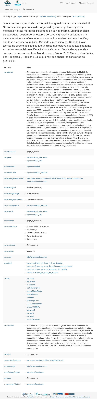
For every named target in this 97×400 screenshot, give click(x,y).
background (10, 151)
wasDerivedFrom (12, 360)
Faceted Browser (67, 3)
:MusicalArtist (33, 320)
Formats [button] (28, 9)
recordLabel (10, 173)
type (6, 278)
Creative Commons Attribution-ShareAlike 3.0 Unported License (70, 397)
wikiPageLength (11, 194)
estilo (8, 211)
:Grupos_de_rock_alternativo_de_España (47, 269)
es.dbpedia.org (78, 16)
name (7, 378)
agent (20, 16)
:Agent (30, 297)
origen (9, 251)
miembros (10, 226)
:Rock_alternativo (37, 157)
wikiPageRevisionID (13, 199)
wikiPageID (10, 188)
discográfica (11, 205)
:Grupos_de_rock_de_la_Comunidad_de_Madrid (49, 266)
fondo (9, 221)
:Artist (30, 316)
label (7, 354)
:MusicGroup (34, 291)
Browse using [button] (12, 9)
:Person (31, 282)
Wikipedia (30, 397)
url (7, 257)
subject (8, 263)
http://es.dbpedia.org (48, 16)
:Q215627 (33, 301)
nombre (9, 245)
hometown (9, 167)
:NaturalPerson (33, 288)
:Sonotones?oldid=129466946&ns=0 (45, 360)
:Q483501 (33, 307)
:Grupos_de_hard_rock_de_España (44, 263)
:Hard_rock (34, 161)
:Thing (30, 278)
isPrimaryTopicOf (12, 372)
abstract (8, 72)
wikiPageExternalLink (14, 178)
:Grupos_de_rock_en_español (42, 272)
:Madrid (33, 167)
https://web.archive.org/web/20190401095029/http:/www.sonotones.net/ (55, 178)
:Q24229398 (34, 304)
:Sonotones (35, 372)
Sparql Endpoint (86, 3)
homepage (9, 366)
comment (9, 326)
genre (7, 157)
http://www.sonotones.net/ (37, 182)
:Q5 (31, 310)
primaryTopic (12, 384)
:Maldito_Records (37, 173)
